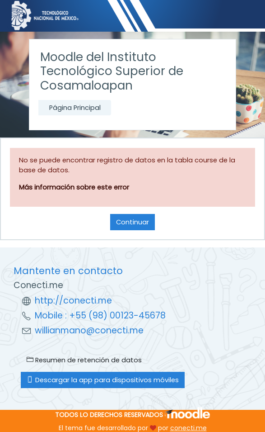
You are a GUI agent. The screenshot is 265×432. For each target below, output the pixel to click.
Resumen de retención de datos (84, 360)
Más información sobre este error (74, 187)
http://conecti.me (73, 300)
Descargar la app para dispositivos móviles (103, 380)
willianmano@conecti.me (89, 330)
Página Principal (75, 107)
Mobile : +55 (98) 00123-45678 (100, 315)
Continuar (132, 222)
